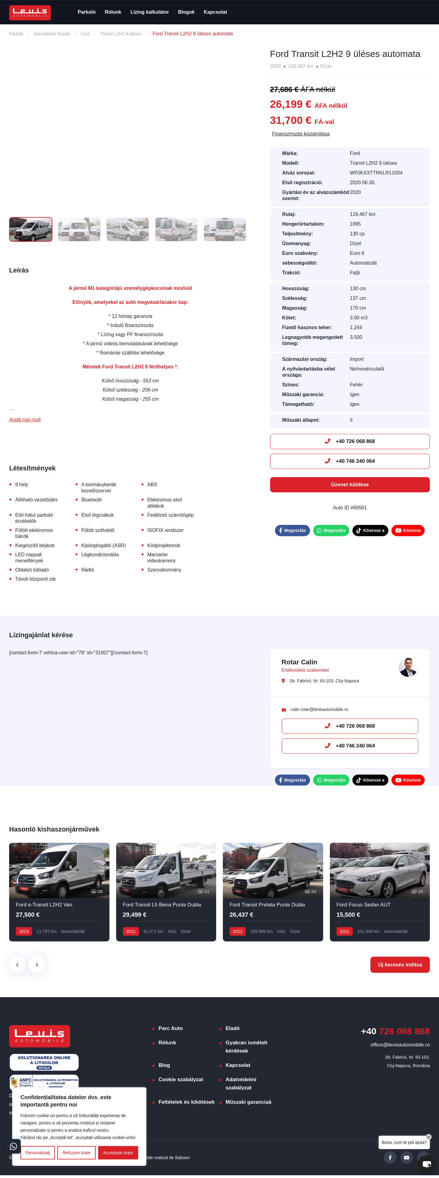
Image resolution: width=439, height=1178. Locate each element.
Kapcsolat (215, 12)
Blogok (186, 12)
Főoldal (17, 33)
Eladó (233, 1031)
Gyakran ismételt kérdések (246, 1050)
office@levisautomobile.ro (400, 1047)
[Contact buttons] (14, 1145)
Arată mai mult (25, 421)
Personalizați (38, 1152)
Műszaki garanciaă (248, 1105)
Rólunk (113, 12)
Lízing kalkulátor (149, 12)
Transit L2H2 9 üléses (132, 33)
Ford (93, 33)
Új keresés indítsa (400, 967)
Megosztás (292, 531)
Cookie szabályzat (181, 1082)
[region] (79, 1126)
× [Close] (428, 1136)
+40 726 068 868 (350, 442)
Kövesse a (370, 531)
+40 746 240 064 (350, 462)
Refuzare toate (76, 1152)
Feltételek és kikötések (187, 1105)
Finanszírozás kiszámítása (301, 134)
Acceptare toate (118, 1152)
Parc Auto (171, 1031)
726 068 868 (395, 1034)
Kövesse (408, 531)
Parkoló (87, 12)
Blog (164, 1068)
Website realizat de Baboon (167, 1159)
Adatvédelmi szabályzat (241, 1086)
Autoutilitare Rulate (56, 33)
